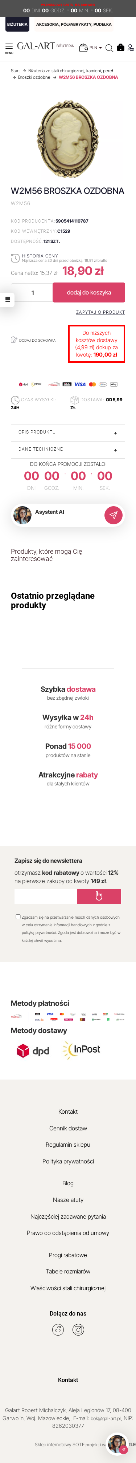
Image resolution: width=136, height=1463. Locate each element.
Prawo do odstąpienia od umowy (68, 1232)
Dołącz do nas (68, 1313)
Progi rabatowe (68, 1255)
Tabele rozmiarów (68, 1271)
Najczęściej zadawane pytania (68, 1216)
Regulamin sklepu (68, 1144)
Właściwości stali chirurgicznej (68, 1288)
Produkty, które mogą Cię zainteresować (46, 555)
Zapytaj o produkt (100, 312)
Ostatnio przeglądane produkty (53, 600)
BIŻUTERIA (17, 24)
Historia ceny (40, 256)
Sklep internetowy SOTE (60, 1444)
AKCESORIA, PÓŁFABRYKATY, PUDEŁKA (74, 24)
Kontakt (68, 1111)
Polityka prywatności (68, 1161)
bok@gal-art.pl (106, 1418)
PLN (96, 47)
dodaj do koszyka (89, 292)
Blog (68, 1183)
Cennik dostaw (68, 1128)
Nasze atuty (68, 1199)
